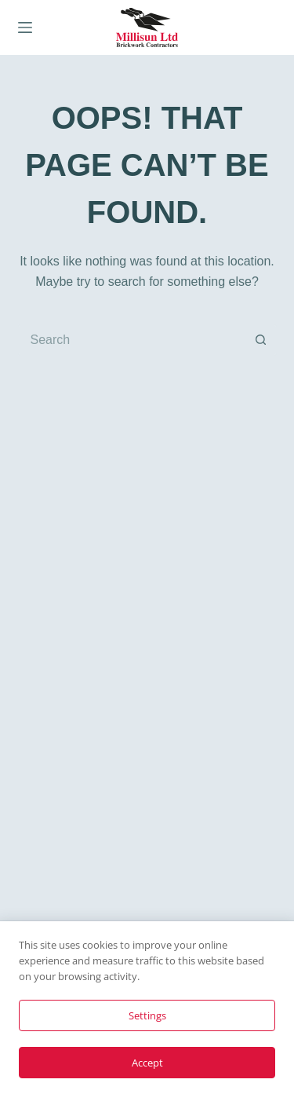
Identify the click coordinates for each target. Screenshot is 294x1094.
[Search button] (261, 340)
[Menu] (25, 27)
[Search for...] (131, 340)
